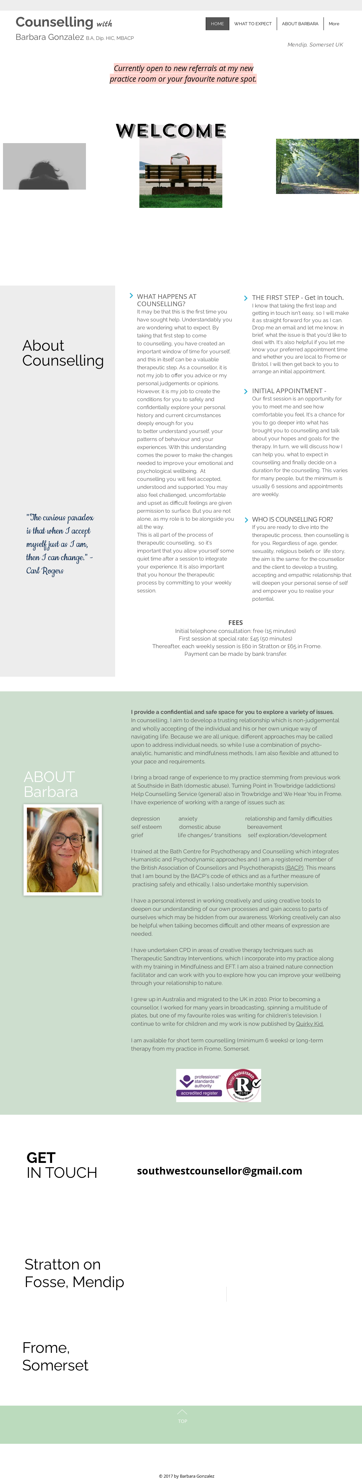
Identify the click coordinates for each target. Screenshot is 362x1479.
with (104, 24)
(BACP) (294, 867)
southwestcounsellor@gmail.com (219, 1170)
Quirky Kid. (310, 1023)
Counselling (56, 22)
